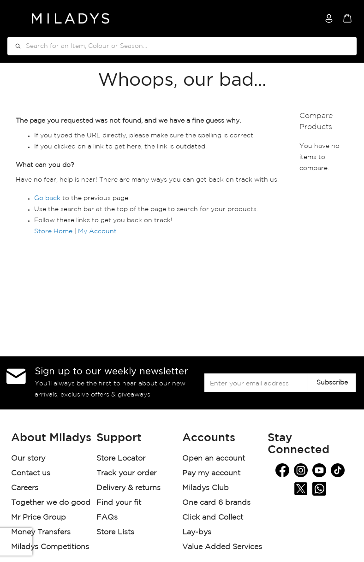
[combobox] (182, 46)
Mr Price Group (39, 517)
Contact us (30, 473)
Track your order (126, 473)
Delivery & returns (129, 488)
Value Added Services (222, 547)
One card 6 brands (216, 502)
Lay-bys (196, 532)
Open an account (213, 458)
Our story (28, 458)
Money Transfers (41, 532)
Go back (47, 198)
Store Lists (115, 532)
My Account (97, 231)
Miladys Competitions (50, 547)
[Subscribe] (332, 382)
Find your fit (118, 502)
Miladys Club (205, 488)
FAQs (107, 517)
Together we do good (50, 502)
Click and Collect (213, 517)
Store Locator (122, 458)
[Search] (14, 46)
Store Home (53, 231)
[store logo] (70, 18)
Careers (24, 488)
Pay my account (211, 473)
